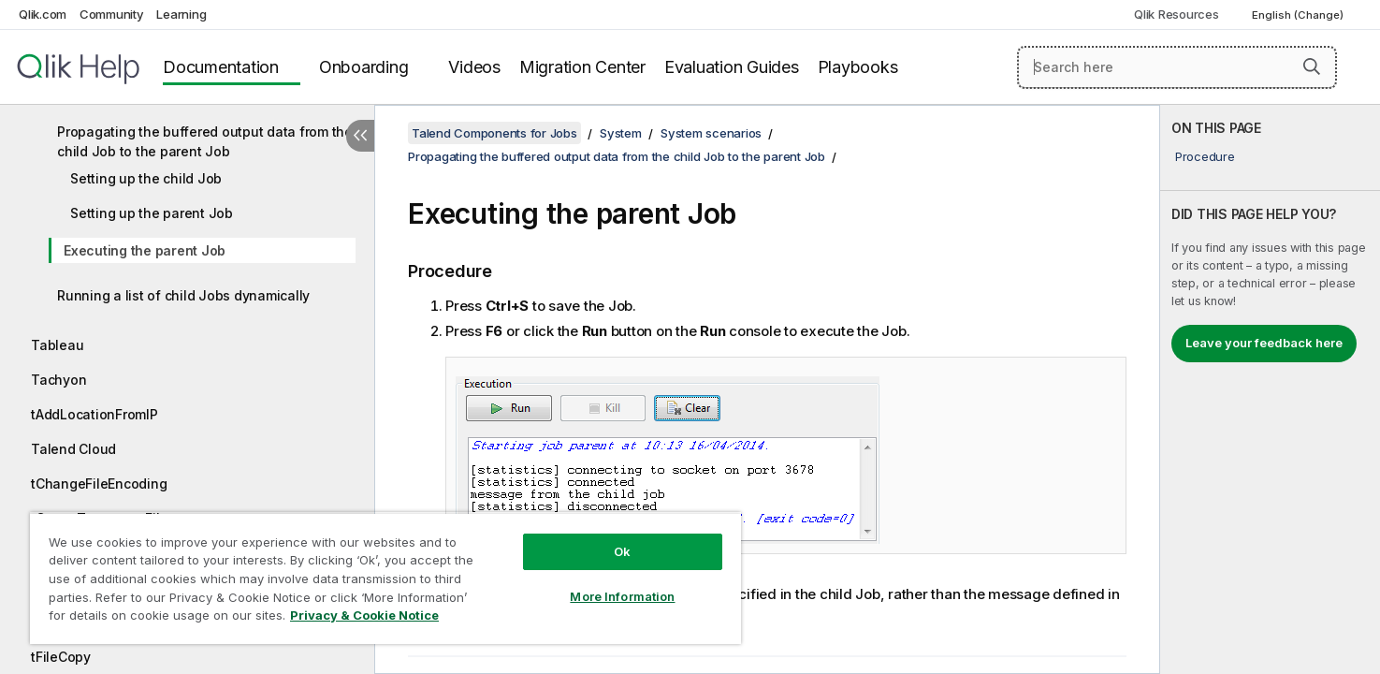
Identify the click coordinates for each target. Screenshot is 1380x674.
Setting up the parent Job (151, 213)
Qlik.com (42, 14)
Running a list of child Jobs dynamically (183, 295)
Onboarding (364, 67)
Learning (181, 14)
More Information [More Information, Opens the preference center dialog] (622, 596)
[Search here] (1177, 67)
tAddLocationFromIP (94, 414)
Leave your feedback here (1264, 342)
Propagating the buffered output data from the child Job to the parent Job (205, 141)
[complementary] (1270, 389)
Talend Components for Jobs (494, 132)
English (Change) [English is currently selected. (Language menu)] (1299, 15)
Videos (474, 67)
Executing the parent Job (144, 250)
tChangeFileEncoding (99, 483)
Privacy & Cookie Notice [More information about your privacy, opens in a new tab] (364, 615)
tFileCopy (61, 657)
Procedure (1205, 156)
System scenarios (711, 132)
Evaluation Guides (731, 67)
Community (112, 14)
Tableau (57, 345)
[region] (385, 578)
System (621, 132)
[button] (1312, 66)
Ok (622, 551)
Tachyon (58, 380)
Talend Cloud (73, 449)
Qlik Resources (1176, 14)
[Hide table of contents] (360, 136)
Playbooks (858, 67)
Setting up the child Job (146, 178)
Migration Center (582, 67)
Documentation (221, 67)
